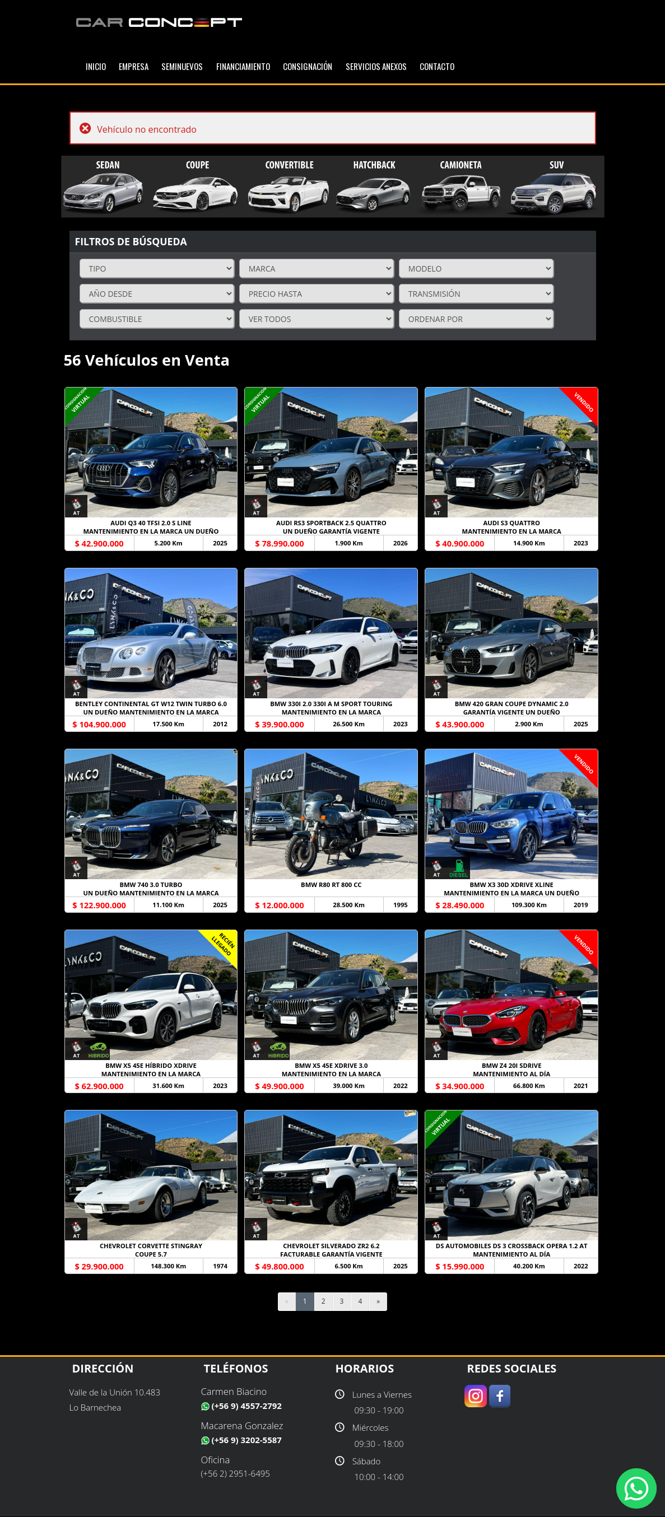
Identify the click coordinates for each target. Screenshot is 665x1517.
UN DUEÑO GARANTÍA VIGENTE (331, 531)
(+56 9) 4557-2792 (241, 1405)
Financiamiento (243, 66)
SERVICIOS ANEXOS (376, 66)
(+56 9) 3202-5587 (241, 1439)
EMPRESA (133, 66)
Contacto (437, 66)
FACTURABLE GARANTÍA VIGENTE (331, 1254)
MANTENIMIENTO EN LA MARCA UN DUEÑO (150, 531)
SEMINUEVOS (182, 66)
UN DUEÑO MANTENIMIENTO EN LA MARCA (150, 712)
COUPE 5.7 (151, 1254)
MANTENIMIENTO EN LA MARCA (511, 531)
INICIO (96, 66)
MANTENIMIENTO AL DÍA (511, 1074)
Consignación (307, 66)
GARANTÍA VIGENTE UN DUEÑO (511, 712)
